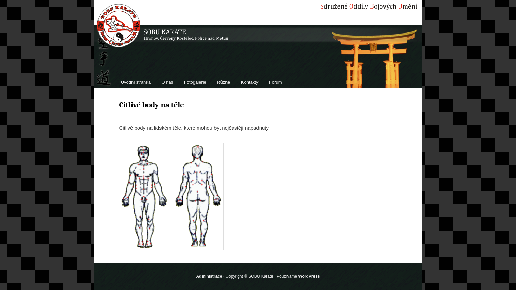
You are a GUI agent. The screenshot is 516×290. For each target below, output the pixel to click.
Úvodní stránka (136, 82)
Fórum (275, 82)
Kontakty (250, 82)
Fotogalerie (195, 82)
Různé (223, 82)
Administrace (209, 276)
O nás (167, 82)
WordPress (309, 276)
